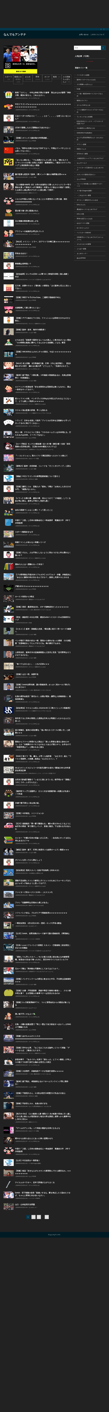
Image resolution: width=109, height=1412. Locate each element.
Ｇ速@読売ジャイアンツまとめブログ (90, 159)
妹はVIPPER (81, 259)
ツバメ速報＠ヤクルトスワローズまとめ (90, 112)
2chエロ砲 (80, 215)
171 (47, 1218)
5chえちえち (81, 205)
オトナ (47, 79)
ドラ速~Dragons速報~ (84, 191)
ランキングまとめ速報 (84, 117)
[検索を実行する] (103, 49)
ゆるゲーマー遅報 (83, 224)
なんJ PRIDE (81, 180)
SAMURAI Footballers (84, 134)
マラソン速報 (81, 145)
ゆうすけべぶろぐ (83, 229)
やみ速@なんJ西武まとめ (86, 129)
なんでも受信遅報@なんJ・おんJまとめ (90, 139)
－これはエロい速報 (84, 196)
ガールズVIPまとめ (83, 106)
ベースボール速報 (83, 76)
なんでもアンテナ (15, 35)
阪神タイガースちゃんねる (86, 80)
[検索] (103, 30)
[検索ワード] (89, 49)
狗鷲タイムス (81, 150)
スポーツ (8, 79)
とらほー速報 (81, 250)
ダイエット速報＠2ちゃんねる (87, 201)
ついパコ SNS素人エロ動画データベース (89, 186)
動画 (56, 78)
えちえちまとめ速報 (84, 245)
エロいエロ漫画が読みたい (86, 175)
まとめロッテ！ (82, 254)
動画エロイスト (18, 80)
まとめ (28, 79)
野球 (37, 79)
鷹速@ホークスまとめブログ (87, 210)
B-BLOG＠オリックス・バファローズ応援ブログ (90, 123)
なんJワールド (82, 164)
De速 (78, 90)
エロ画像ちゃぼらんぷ (66, 80)
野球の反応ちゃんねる (84, 219)
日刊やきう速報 (82, 154)
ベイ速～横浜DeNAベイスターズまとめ (90, 96)
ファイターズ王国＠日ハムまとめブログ (90, 170)
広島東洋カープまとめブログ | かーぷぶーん (90, 239)
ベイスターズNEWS (84, 233)
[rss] (101, 30)
